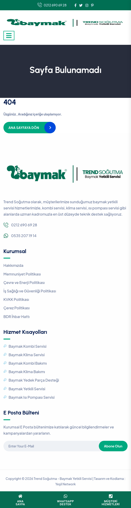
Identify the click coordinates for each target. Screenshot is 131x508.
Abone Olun (113, 446)
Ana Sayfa (20, 503)
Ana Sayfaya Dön (23, 128)
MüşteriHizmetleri (111, 503)
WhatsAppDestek (65, 503)
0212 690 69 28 (52, 5)
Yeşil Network (65, 484)
